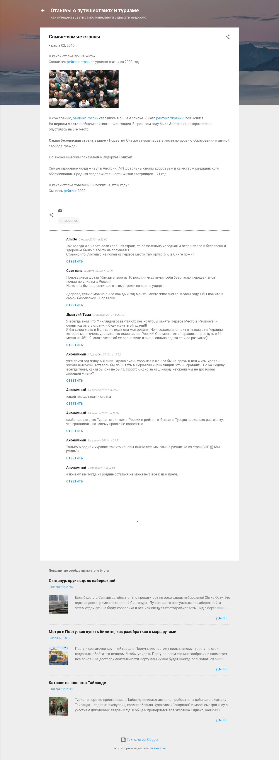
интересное (69, 221)
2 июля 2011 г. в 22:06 (101, 467)
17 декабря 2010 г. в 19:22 (104, 354)
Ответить (74, 261)
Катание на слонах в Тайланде (77, 682)
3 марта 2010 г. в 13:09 (98, 271)
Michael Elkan (158, 748)
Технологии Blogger (139, 740)
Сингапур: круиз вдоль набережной (82, 580)
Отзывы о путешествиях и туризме (95, 10)
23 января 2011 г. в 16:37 (103, 413)
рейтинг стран (78, 62)
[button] (227, 37)
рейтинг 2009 (74, 191)
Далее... (223, 618)
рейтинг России (85, 118)
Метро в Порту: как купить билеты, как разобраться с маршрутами (112, 631)
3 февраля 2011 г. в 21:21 (104, 440)
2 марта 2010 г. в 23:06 (93, 239)
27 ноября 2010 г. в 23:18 (108, 314)
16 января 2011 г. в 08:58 (103, 390)
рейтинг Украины (170, 118)
